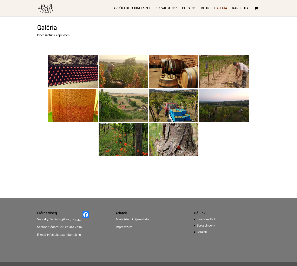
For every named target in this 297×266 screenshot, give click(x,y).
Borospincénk (206, 225)
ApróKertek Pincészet (132, 8)
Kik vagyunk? (166, 8)
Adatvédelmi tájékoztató (132, 219)
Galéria (220, 8)
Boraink (189, 8)
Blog (205, 8)
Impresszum (124, 227)
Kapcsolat (241, 8)
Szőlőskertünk (206, 219)
